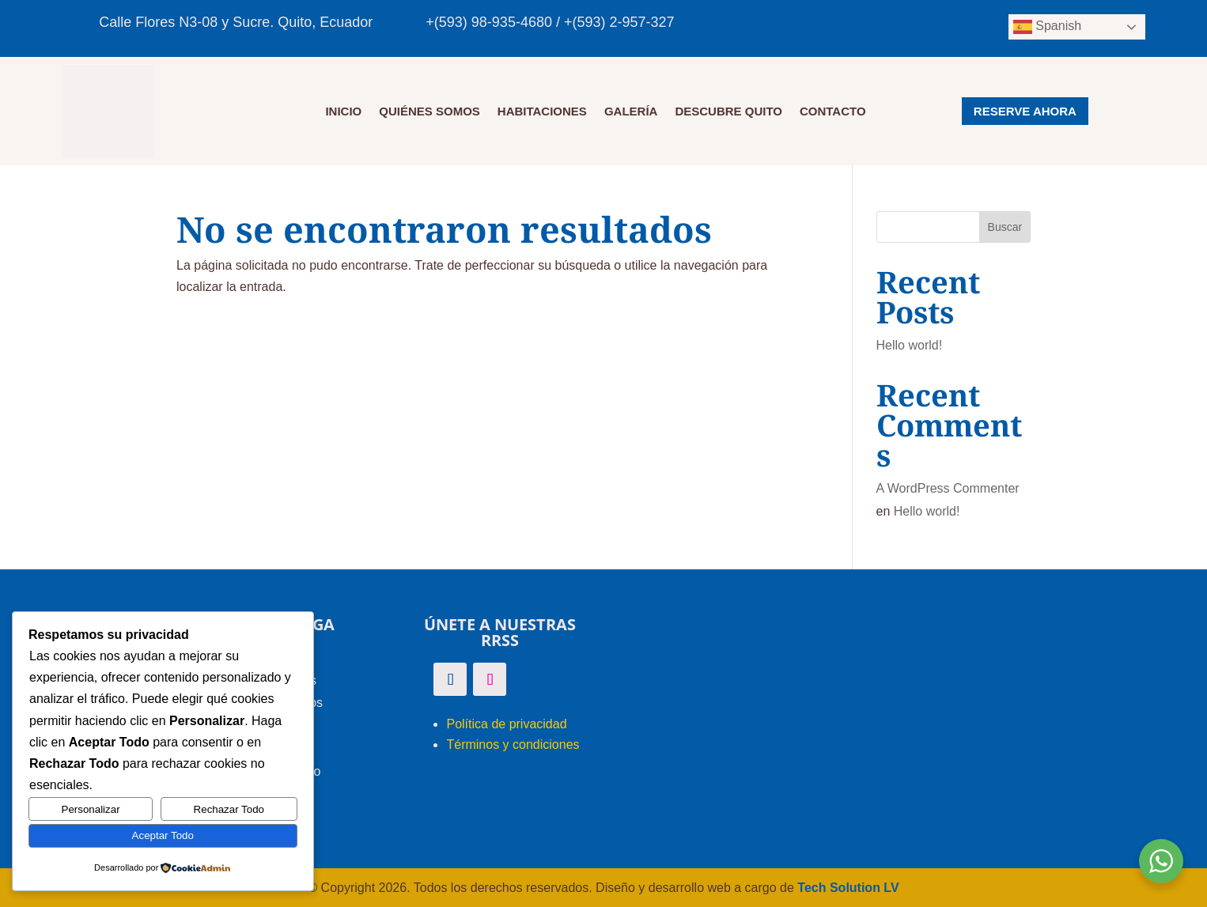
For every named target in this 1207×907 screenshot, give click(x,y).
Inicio (343, 112)
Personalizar (91, 809)
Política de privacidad (506, 724)
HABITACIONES (542, 112)
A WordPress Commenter (948, 488)
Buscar (1005, 227)
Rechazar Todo (229, 809)
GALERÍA (631, 112)
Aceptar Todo (163, 835)
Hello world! (909, 345)
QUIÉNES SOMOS (429, 112)
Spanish (1047, 26)
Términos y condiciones (512, 744)
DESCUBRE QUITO (728, 112)
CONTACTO (833, 112)
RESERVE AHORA (1025, 111)
